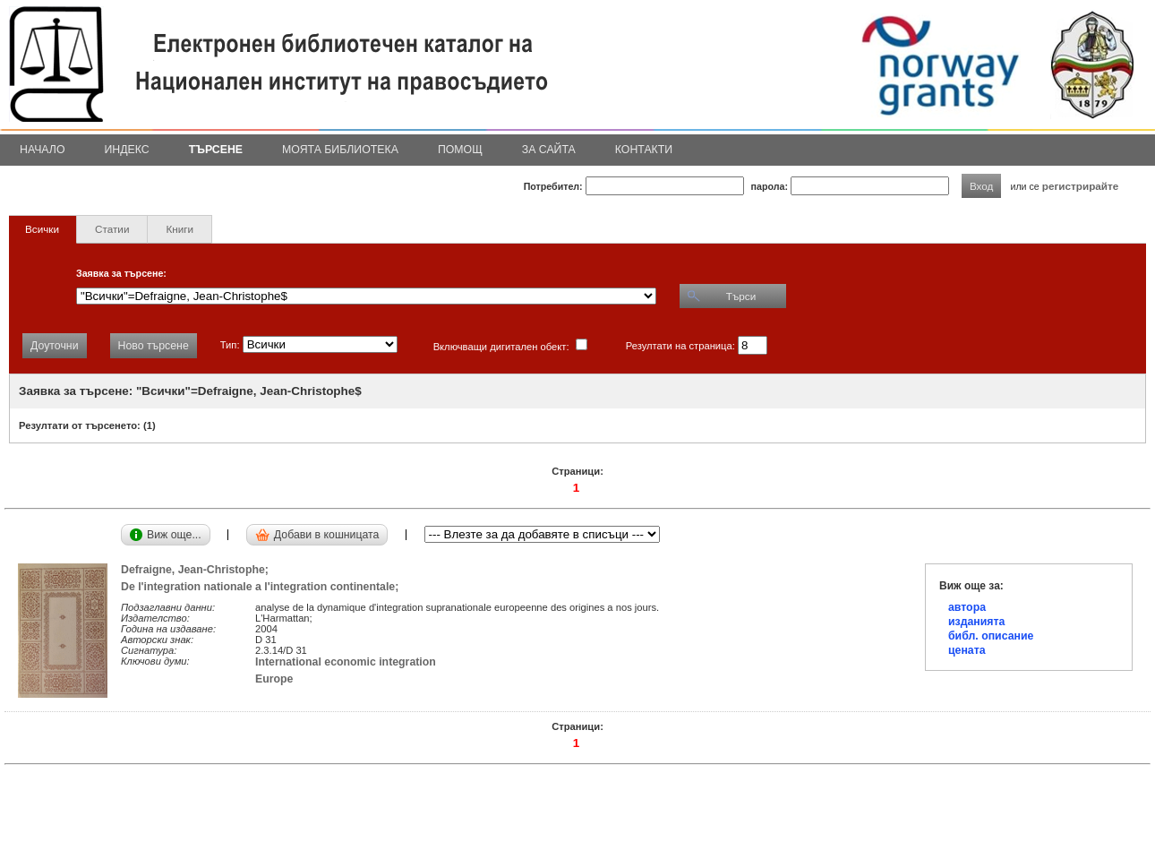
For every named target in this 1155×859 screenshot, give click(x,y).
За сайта (549, 149)
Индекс (127, 149)
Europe (274, 679)
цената (967, 650)
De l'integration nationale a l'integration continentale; (263, 586)
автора (967, 607)
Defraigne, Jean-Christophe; (198, 569)
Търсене (216, 149)
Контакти (643, 149)
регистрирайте (1080, 186)
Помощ (460, 149)
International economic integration (345, 662)
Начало (42, 149)
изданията (976, 621)
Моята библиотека (340, 149)
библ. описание (990, 636)
